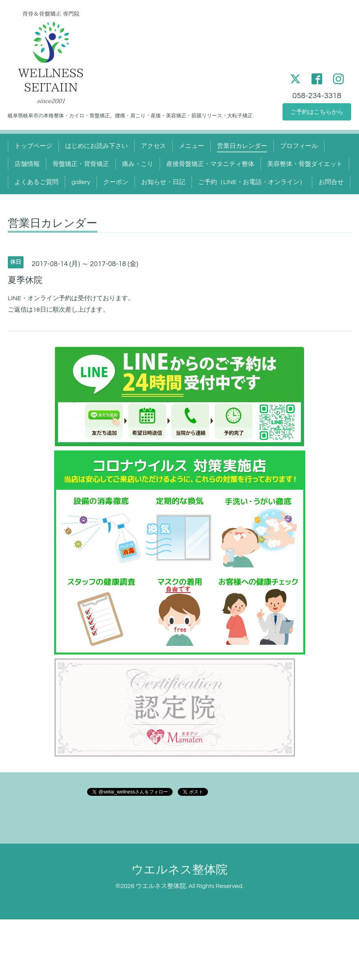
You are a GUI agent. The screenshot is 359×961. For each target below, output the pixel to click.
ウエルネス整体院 (179, 870)
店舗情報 (27, 164)
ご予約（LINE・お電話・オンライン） (252, 182)
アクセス (153, 146)
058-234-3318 (316, 94)
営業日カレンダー (242, 146)
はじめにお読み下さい (96, 146)
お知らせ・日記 (163, 182)
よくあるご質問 (36, 182)
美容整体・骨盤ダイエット (305, 164)
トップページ (33, 146)
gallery (80, 182)
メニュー (191, 146)
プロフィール (299, 146)
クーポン (115, 182)
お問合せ (331, 182)
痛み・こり (137, 164)
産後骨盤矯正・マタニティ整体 (210, 164)
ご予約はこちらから (317, 111)
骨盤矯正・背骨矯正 (81, 164)
